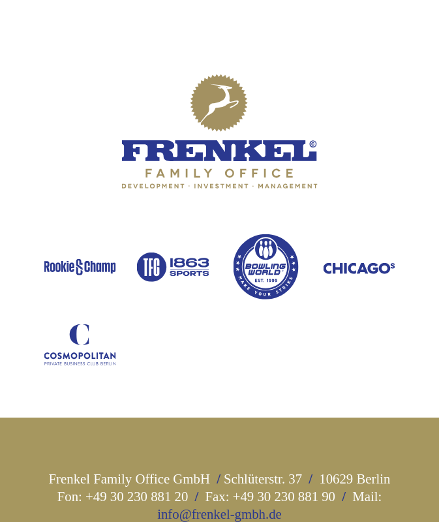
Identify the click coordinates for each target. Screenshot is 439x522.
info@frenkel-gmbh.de (219, 513)
